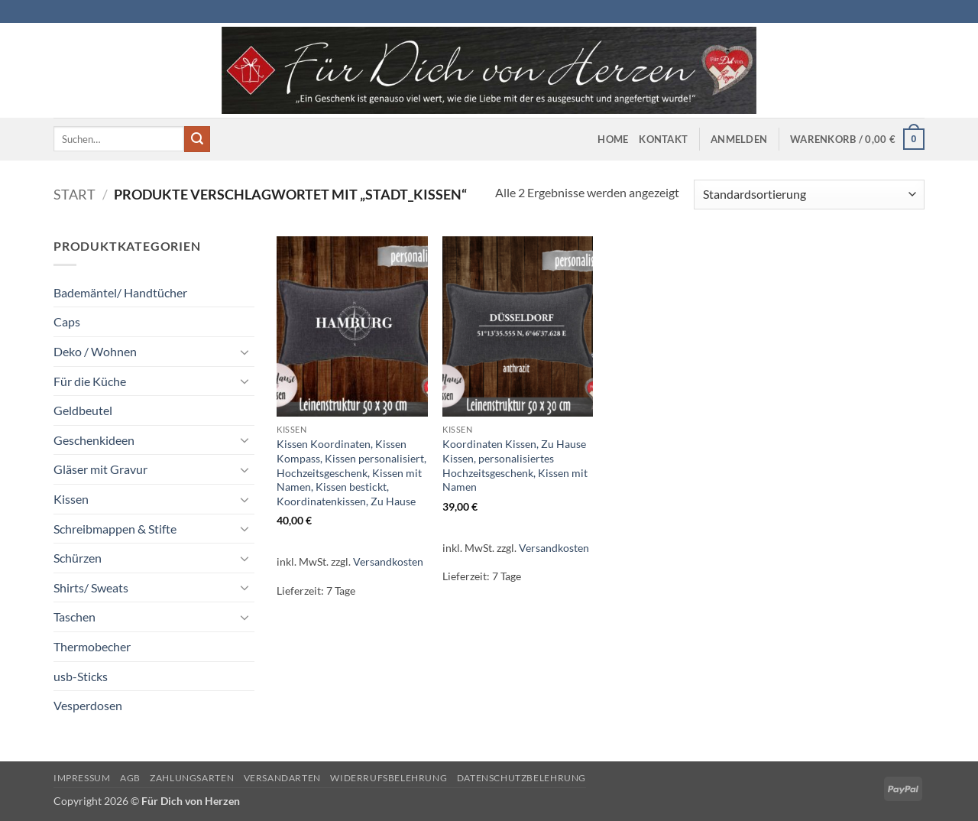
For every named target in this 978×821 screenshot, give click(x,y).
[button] (739, 139)
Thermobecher (92, 646)
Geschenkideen (93, 440)
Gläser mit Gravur (100, 469)
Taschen (74, 616)
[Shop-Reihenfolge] (809, 194)
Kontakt (663, 139)
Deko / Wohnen (95, 351)
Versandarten (282, 778)
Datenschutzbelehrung (521, 778)
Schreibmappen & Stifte (114, 528)
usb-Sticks (80, 676)
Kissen (71, 499)
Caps (66, 321)
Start (74, 194)
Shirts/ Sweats (90, 587)
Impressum (82, 778)
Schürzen (77, 557)
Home (612, 139)
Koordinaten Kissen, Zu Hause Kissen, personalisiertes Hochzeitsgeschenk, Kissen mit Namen (515, 465)
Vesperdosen (87, 705)
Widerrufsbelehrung (388, 778)
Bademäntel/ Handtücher (120, 292)
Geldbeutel (82, 410)
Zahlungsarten (192, 778)
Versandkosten (388, 561)
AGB (130, 778)
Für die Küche (89, 381)
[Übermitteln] (197, 139)
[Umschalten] (245, 351)
